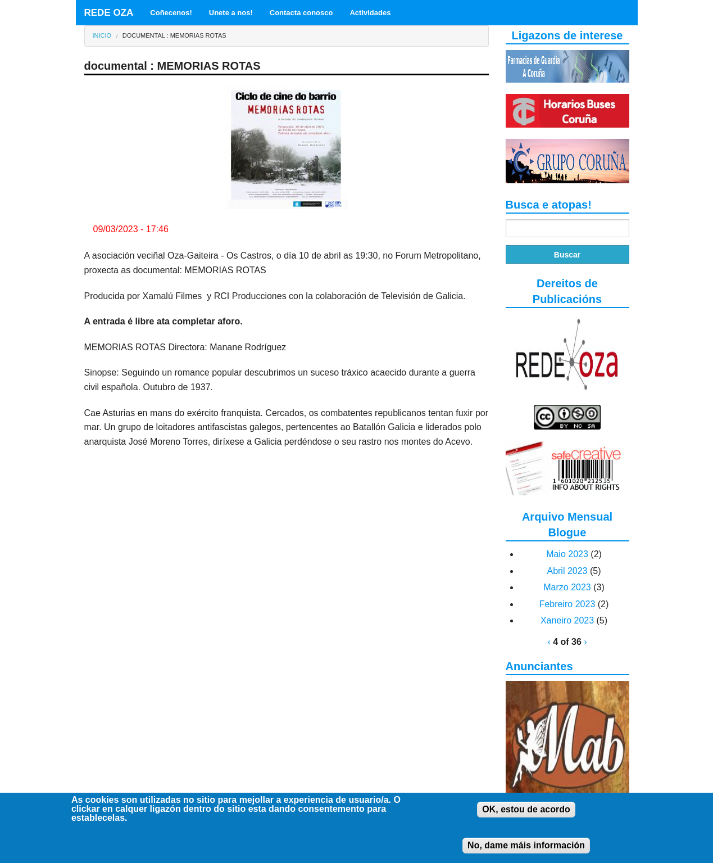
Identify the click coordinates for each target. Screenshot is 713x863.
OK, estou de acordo (526, 816)
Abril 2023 (567, 571)
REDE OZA (109, 12)
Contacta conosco (301, 12)
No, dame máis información (526, 852)
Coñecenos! (171, 12)
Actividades (369, 12)
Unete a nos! (231, 12)
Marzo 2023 (567, 587)
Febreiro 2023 (567, 604)
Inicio (102, 35)
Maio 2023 (567, 554)
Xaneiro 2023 (567, 620)
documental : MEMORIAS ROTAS (174, 35)
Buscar (567, 254)
